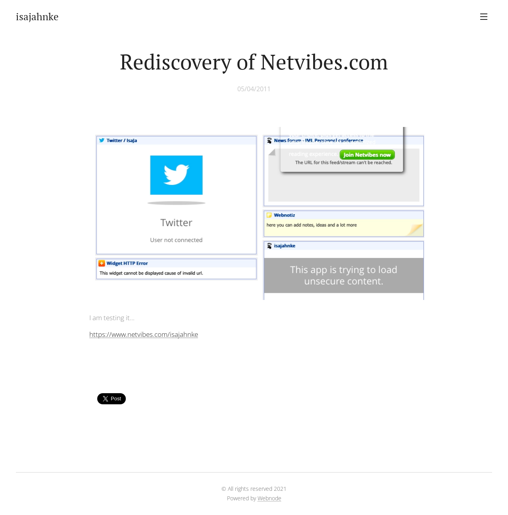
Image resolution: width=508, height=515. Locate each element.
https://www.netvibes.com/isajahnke (143, 334)
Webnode (269, 498)
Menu (483, 16)
